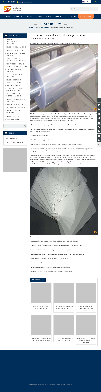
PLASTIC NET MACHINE (15, 104)
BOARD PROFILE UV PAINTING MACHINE (14, 95)
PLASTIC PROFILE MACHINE (16, 47)
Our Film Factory (11, 138)
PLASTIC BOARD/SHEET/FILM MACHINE (14, 42)
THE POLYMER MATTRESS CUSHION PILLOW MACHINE (17, 65)
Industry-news (50, 24)
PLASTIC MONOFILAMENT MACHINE (16, 100)
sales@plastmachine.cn (25, 2)
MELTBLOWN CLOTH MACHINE (14, 112)
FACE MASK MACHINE (14, 119)
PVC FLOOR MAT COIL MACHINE (14, 70)
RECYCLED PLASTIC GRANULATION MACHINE (16, 60)
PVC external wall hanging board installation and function (86, 340)
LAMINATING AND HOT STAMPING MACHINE (15, 90)
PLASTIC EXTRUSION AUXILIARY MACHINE (14, 81)
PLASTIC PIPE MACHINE (15, 50)
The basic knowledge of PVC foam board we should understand (86, 308)
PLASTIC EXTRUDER (13, 85)
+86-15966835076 (10, 2)
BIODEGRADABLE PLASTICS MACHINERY (16, 76)
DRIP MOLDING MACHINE (16, 108)
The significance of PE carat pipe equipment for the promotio (64, 308)
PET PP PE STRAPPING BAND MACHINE (16, 54)
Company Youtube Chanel (14, 142)
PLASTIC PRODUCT (13, 116)
